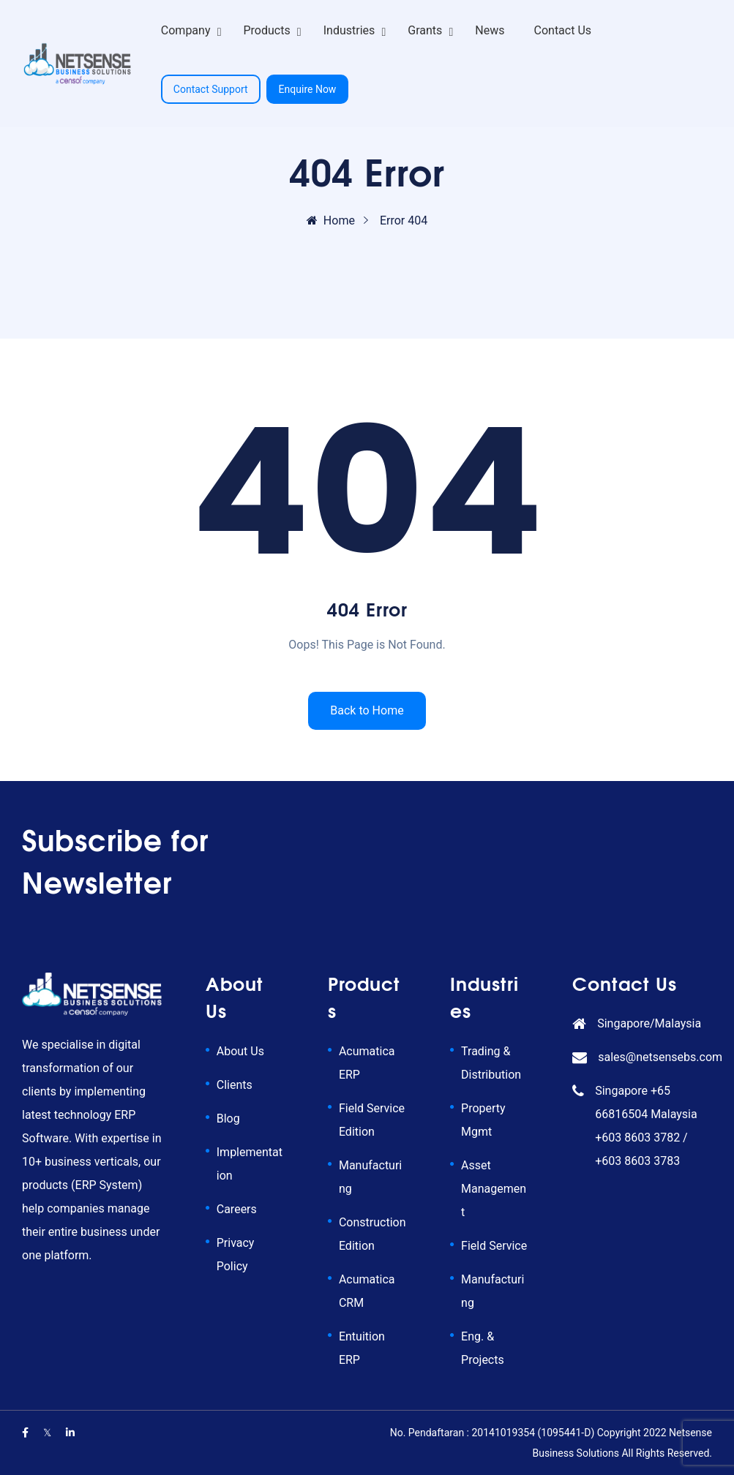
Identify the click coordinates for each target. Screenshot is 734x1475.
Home (331, 220)
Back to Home (366, 710)
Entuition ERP (362, 1348)
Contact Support (210, 89)
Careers (237, 1209)
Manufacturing (370, 1177)
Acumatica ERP (367, 1063)
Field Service (494, 1246)
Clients (234, 1085)
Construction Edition (372, 1234)
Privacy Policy (236, 1254)
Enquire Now (308, 89)
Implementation (249, 1163)
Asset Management (493, 1188)
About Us (240, 1051)
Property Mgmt (483, 1120)
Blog (228, 1118)
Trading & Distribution (491, 1063)
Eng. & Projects (482, 1348)
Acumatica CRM (367, 1291)
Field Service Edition (372, 1120)
